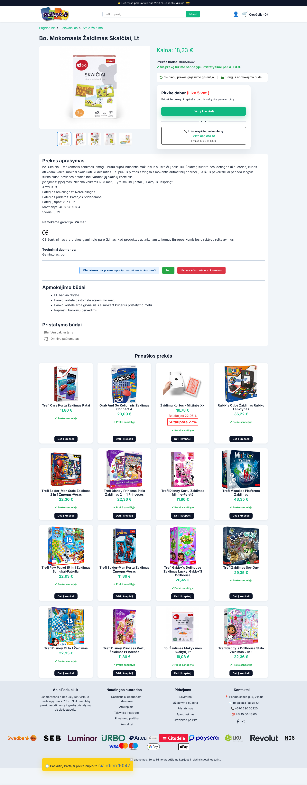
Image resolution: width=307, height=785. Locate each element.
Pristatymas (185, 708)
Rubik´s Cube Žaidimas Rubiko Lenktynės (241, 407)
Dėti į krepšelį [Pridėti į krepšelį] (66, 438)
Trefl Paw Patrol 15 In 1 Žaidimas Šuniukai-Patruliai (66, 569)
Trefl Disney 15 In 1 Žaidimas (66, 648)
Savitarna (185, 696)
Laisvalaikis (69, 28)
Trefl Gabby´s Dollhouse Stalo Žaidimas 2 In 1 (241, 650)
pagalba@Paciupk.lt (246, 702)
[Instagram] (243, 721)
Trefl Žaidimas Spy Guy (241, 567)
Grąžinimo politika (185, 720)
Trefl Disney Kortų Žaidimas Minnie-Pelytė (182, 492)
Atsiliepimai (126, 706)
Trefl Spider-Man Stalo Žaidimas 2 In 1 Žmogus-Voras (66, 492)
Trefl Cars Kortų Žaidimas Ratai (66, 405)
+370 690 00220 (203, 136)
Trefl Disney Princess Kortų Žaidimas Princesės (124, 650)
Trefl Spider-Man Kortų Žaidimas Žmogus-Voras (124, 569)
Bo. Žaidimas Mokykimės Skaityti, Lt (182, 650)
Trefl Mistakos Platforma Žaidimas (241, 492)
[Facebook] (238, 721)
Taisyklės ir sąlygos (127, 712)
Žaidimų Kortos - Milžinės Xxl (182, 405)
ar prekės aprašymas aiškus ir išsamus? (119, 270)
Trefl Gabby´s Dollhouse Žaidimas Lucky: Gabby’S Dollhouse (182, 571)
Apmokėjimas (185, 714)
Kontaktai (126, 724)
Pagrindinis (47, 28)
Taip (168, 270)
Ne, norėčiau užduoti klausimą (201, 270)
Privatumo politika (127, 718)
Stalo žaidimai (93, 28)
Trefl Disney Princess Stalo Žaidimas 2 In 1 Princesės (124, 492)
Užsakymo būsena (185, 702)
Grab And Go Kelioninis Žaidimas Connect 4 (124, 407)
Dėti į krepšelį (203, 111)
